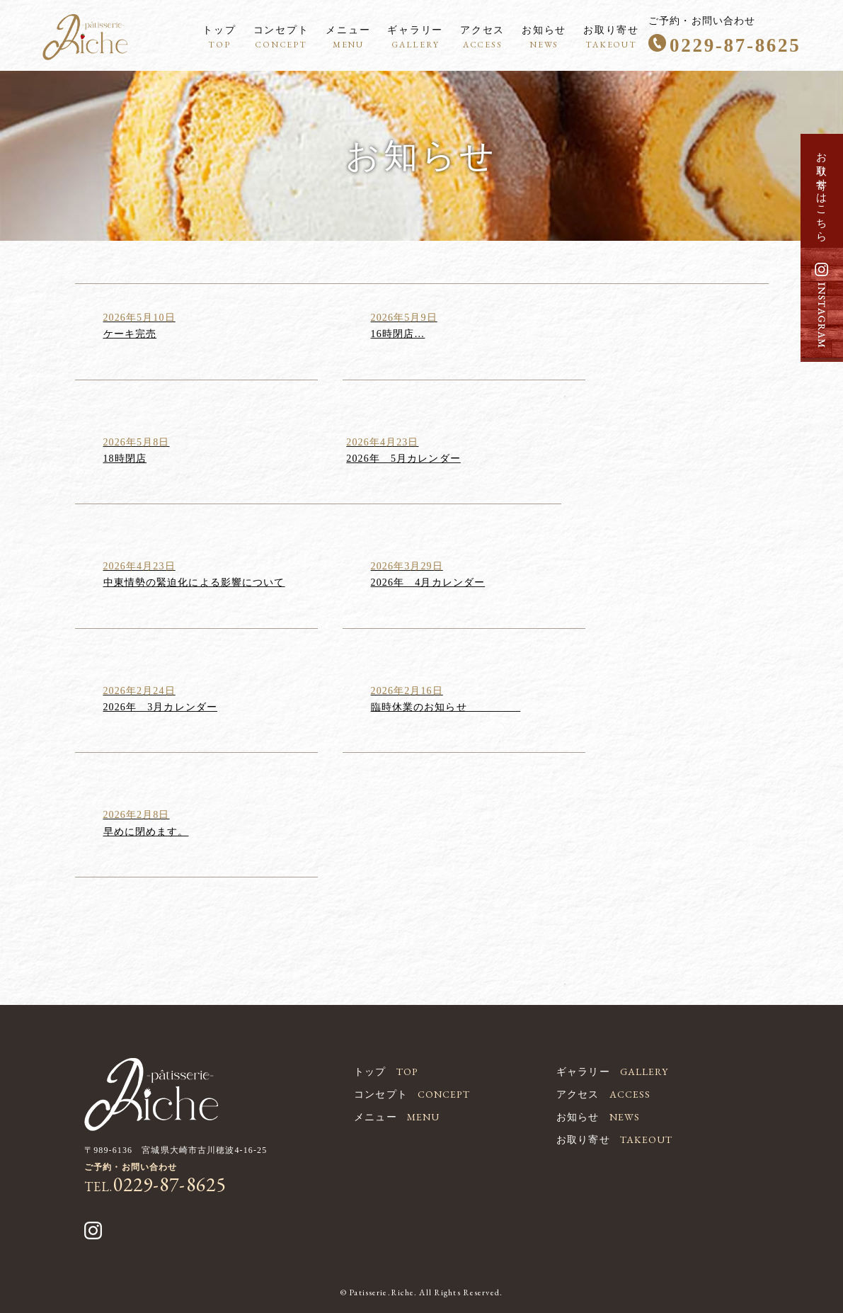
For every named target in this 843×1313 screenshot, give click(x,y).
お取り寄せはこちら (821, 191)
